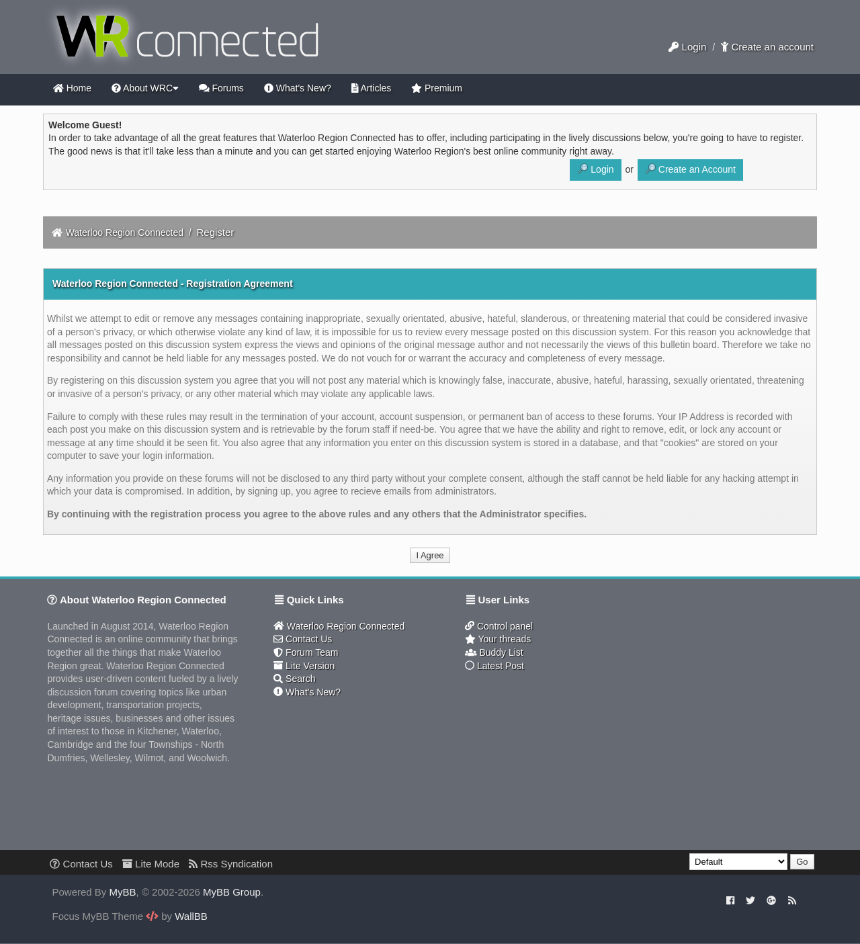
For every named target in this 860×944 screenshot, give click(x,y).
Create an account (767, 46)
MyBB (123, 892)
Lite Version (304, 665)
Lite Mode (150, 863)
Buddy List (494, 652)
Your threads (498, 639)
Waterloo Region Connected (124, 232)
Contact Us (302, 639)
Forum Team (305, 652)
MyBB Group (232, 892)
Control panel (499, 626)
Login (687, 46)
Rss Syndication (231, 863)
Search (294, 678)
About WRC (145, 88)
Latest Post (494, 665)
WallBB (191, 916)
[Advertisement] (531, 766)
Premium (436, 88)
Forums (221, 88)
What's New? (297, 88)
